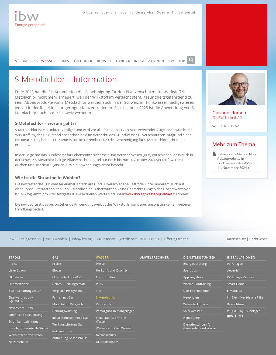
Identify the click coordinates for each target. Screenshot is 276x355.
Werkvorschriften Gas (67, 324)
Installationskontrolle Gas (70, 318)
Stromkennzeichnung (24, 321)
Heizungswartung (64, 311)
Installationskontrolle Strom (28, 328)
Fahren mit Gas (63, 297)
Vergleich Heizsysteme (67, 291)
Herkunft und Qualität (111, 270)
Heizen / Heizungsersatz (68, 284)
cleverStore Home (21, 308)
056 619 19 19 (148, 238)
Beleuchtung (235, 304)
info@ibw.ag (82, 238)
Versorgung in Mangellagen (115, 311)
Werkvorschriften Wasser (113, 328)
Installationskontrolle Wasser (111, 319)
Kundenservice (141, 12)
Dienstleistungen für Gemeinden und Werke (199, 326)
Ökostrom (16, 277)
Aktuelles (90, 12)
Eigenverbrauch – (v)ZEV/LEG (21, 299)
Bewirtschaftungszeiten (25, 291)
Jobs (122, 12)
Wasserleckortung (195, 304)
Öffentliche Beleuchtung (25, 315)
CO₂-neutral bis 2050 (66, 277)
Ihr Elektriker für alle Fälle (245, 297)
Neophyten (191, 297)
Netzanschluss (18, 342)
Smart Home (235, 284)
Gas (34, 61)
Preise (13, 264)
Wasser (48, 61)
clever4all (233, 270)
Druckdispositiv (107, 342)
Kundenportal (183, 12)
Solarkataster (192, 311)
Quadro (163, 12)
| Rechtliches (257, 238)
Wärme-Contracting (197, 284)
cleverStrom (17, 270)
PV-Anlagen (235, 264)
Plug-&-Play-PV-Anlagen (244, 311)
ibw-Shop (176, 61)
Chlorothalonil (106, 277)
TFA (98, 291)
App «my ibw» (193, 277)
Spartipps (190, 270)
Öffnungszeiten (176, 238)
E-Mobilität (234, 291)
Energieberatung (195, 264)
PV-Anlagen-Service (240, 277)
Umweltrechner (76, 61)
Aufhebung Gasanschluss (69, 338)
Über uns (108, 12)
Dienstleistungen (113, 61)
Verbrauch (103, 304)
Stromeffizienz (19, 284)
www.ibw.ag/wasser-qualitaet (149, 194)
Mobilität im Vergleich (67, 304)
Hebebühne (191, 318)
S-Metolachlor (106, 297)
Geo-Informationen (197, 291)
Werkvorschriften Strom (26, 335)
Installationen (149, 61)
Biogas (56, 270)
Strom (21, 61)
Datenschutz (236, 238)
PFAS (99, 284)
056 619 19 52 (228, 126)
